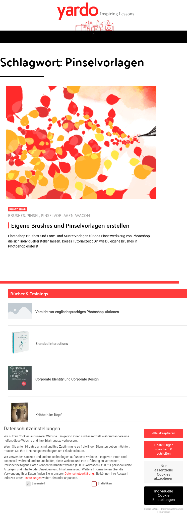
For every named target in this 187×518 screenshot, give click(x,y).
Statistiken (102, 483)
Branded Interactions (51, 344)
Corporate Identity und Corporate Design (67, 379)
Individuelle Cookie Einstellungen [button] (163, 495)
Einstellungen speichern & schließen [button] (163, 449)
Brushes (16, 215)
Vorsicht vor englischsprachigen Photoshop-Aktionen (77, 312)
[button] (93, 35)
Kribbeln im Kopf (48, 415)
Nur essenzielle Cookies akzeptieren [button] (163, 472)
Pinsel (33, 215)
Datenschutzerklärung (79, 473)
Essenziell (35, 483)
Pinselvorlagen (57, 215)
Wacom (82, 215)
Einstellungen (33, 478)
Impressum (164, 512)
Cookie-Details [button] (151, 509)
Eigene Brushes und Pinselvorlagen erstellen (70, 225)
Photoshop (17, 209)
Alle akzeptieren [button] (163, 433)
